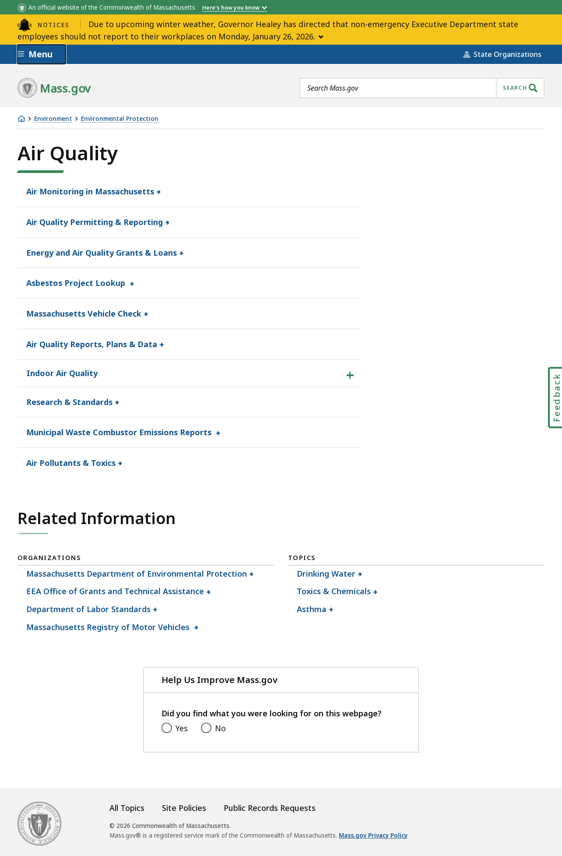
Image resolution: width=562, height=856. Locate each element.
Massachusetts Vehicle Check (84, 313)
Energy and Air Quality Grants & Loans (101, 252)
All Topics (126, 808)
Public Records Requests (270, 808)
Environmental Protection (119, 119)
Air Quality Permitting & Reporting (94, 222)
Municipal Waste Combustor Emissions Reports (120, 432)
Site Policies (184, 808)
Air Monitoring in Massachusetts (90, 191)
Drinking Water (326, 573)
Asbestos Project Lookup (77, 283)
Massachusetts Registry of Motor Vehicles (109, 627)
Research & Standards (69, 402)
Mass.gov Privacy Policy (373, 835)
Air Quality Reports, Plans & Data (92, 344)
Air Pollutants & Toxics (71, 463)
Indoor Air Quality (62, 373)
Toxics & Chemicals (334, 591)
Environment (53, 119)
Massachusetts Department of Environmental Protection (136, 573)
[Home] (21, 118)
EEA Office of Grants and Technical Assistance (115, 591)
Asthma (312, 609)
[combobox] (421, 88)
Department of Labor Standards (88, 609)
